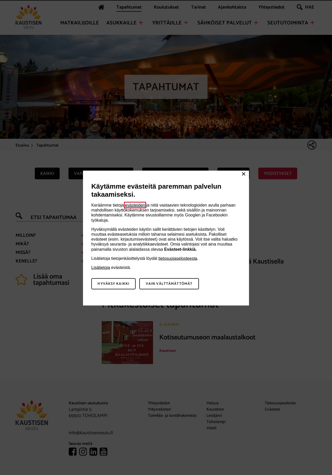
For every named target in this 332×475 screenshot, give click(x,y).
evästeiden (135, 205)
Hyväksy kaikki (113, 284)
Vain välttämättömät (169, 284)
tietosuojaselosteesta (177, 258)
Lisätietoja (100, 267)
